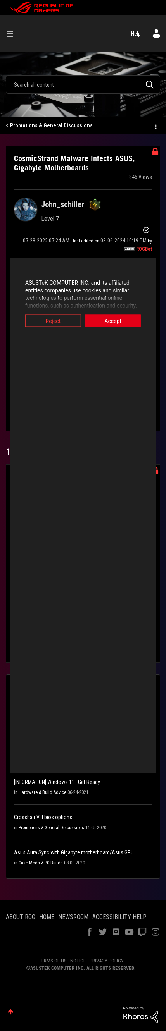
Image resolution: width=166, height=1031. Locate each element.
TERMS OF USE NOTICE (62, 961)
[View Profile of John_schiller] (62, 204)
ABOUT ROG (20, 917)
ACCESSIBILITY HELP (119, 917)
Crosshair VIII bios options (43, 817)
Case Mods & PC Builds (41, 863)
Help (136, 34)
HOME (46, 917)
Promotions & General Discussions (51, 125)
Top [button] (10, 1012)
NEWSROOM (73, 917)
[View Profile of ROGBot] (144, 249)
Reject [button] (48, 321)
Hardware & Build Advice (42, 792)
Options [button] (155, 126)
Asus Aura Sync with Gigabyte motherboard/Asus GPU (74, 852)
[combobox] (83, 84)
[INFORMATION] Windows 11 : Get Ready (57, 782)
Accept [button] (117, 321)
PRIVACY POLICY (107, 961)
